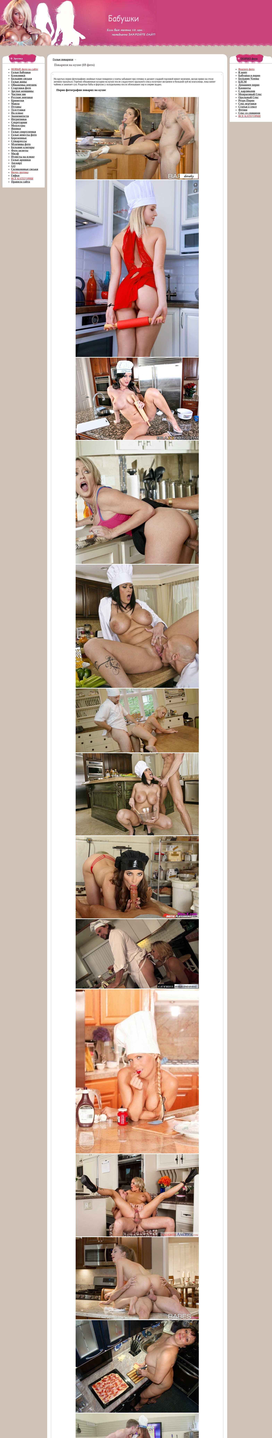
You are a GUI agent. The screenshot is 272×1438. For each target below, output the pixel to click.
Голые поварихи (63, 59)
